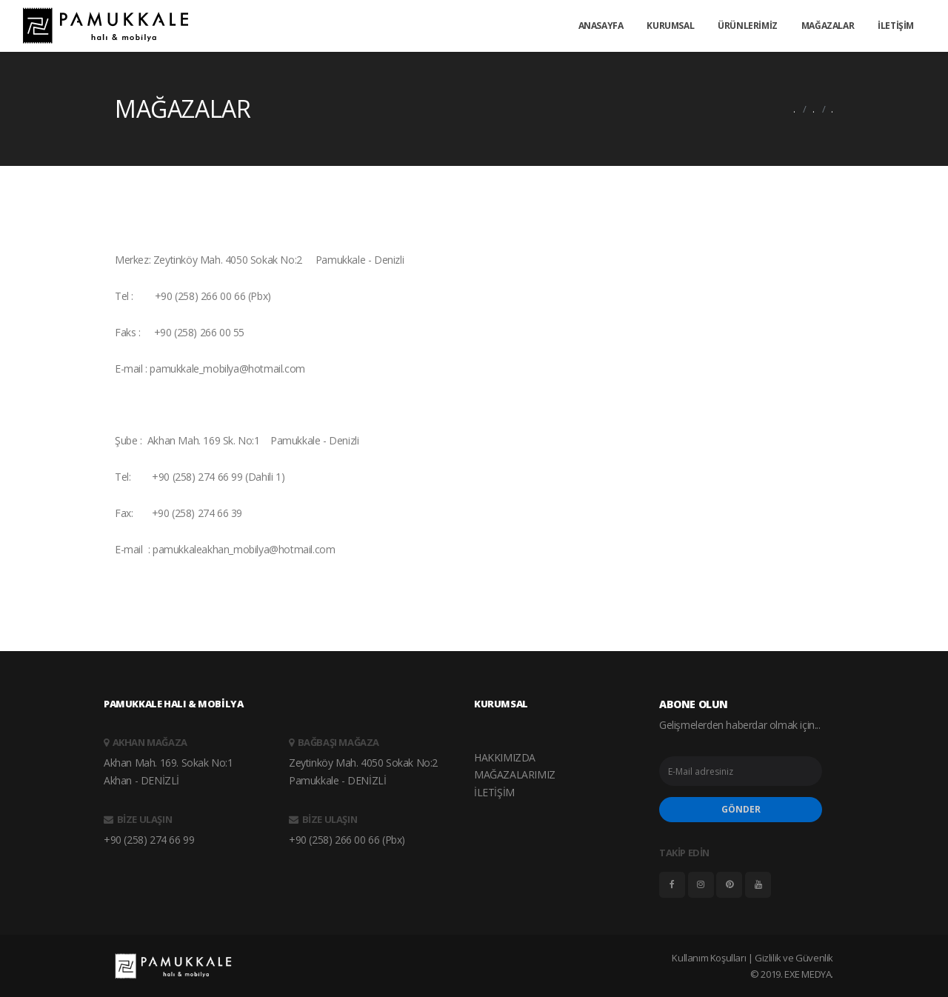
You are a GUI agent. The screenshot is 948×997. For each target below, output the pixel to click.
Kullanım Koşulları (709, 957)
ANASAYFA (601, 25)
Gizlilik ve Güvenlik (794, 957)
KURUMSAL (670, 25)
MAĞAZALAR (827, 25)
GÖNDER (741, 809)
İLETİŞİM (896, 25)
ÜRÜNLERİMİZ (748, 25)
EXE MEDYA (807, 974)
